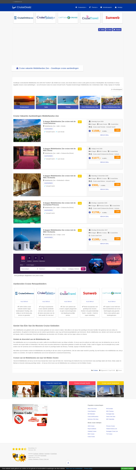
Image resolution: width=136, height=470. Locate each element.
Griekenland (24, 107)
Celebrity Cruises (92, 431)
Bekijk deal (104, 162)
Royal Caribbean (92, 428)
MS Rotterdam (91, 414)
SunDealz (35, 453)
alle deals (24, 301)
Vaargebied (48, 156)
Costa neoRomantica (93, 416)
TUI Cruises (109, 434)
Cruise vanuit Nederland (110, 383)
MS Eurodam (109, 408)
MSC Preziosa (110, 411)
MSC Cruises (91, 434)
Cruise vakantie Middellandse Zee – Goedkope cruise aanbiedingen (49, 68)
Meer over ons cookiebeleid (74, 468)
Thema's (95, 7)
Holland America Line (111, 428)
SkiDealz (41, 453)
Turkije (68, 107)
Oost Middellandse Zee (90, 107)
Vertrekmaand (107, 7)
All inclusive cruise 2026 (25, 383)
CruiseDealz (54, 453)
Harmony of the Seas (93, 419)
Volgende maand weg (54, 383)
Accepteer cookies (127, 468)
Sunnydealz (43, 455)
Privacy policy (88, 468)
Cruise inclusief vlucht (82, 383)
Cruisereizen (82, 7)
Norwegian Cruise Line (112, 431)
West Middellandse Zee (111, 107)
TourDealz (47, 453)
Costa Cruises (91, 436)
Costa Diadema (92, 411)
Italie (46, 107)
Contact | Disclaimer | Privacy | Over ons (38, 459)
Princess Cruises (110, 426)
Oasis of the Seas (110, 416)
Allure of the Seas (92, 408)
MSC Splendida (110, 419)
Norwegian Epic (110, 414)
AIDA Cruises (91, 426)
